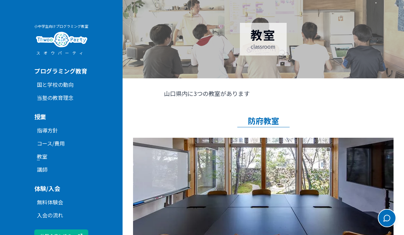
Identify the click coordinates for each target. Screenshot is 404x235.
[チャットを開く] (387, 218)
